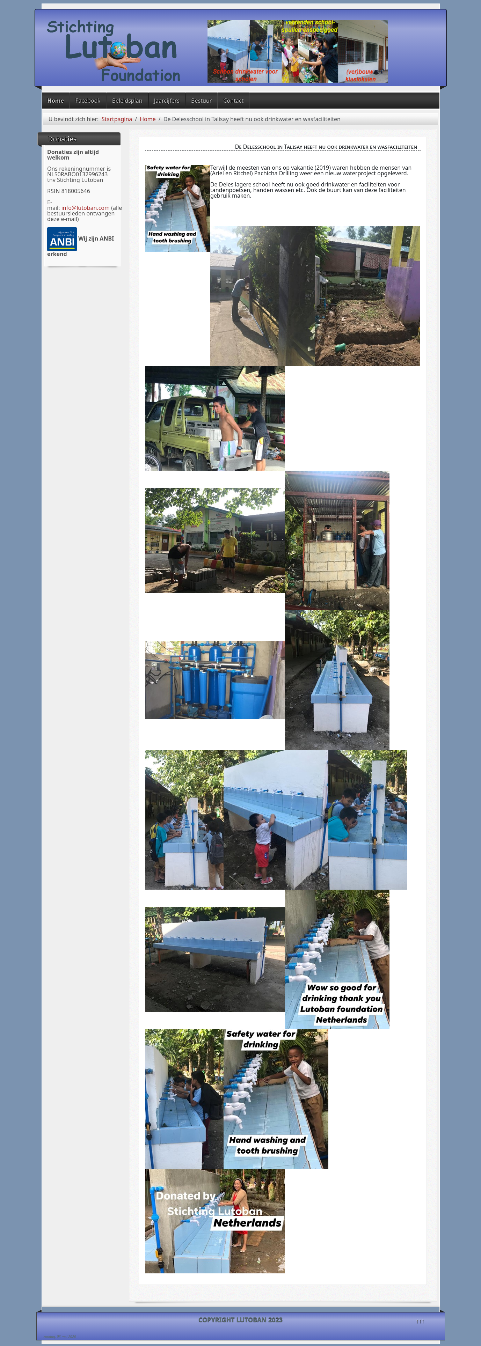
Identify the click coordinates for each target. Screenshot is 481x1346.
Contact (233, 100)
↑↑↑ (420, 1320)
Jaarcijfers (167, 100)
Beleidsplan (127, 100)
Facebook (88, 100)
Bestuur (201, 100)
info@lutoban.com (85, 208)
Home (56, 100)
